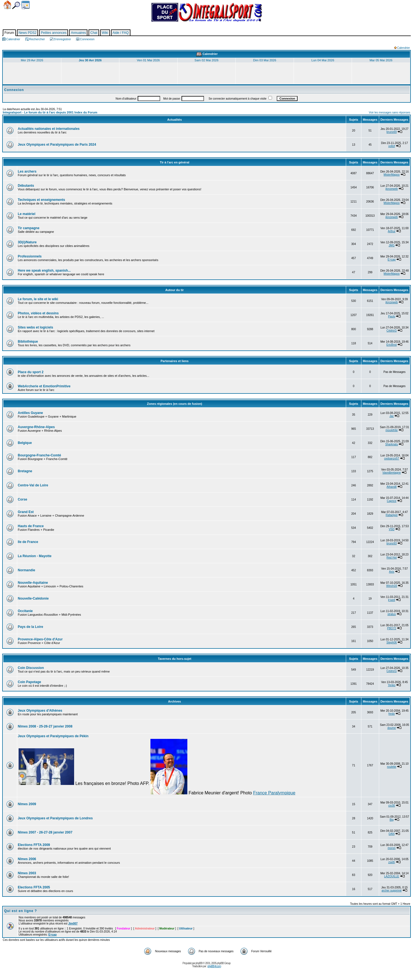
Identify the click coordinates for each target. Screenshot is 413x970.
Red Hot (392, 557)
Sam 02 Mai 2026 (206, 60)
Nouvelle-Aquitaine (33, 583)
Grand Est (26, 512)
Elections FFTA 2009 (34, 845)
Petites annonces (53, 33)
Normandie (26, 570)
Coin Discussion (31, 668)
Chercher (16, 5)
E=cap (392, 259)
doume (391, 727)
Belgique (25, 443)
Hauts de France (31, 526)
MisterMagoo (392, 174)
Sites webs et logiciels (35, 327)
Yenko (391, 685)
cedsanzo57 (391, 458)
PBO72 (391, 628)
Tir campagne (28, 228)
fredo (392, 713)
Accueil (7, 5)
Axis (391, 571)
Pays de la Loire (30, 627)
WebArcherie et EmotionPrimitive (44, 386)
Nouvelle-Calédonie (33, 598)
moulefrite (392, 430)
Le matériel (26, 214)
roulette (391, 766)
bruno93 (392, 543)
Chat (93, 33)
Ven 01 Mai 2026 (148, 60)
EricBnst (391, 344)
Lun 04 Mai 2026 (322, 60)
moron (392, 848)
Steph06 (391, 642)
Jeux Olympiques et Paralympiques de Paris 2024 (57, 144)
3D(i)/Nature (27, 242)
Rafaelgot (392, 515)
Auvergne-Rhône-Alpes (36, 427)
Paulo (391, 316)
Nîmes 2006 (27, 859)
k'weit (391, 600)
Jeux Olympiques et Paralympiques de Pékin (53, 736)
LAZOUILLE (391, 876)
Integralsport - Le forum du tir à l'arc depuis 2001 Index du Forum (50, 112)
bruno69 (392, 131)
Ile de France (28, 542)
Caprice (391, 500)
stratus (391, 614)
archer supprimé (392, 890)
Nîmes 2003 (27, 873)
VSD (392, 529)
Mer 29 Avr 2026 (32, 60)
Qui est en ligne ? (20, 911)
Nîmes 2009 (27, 804)
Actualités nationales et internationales (49, 129)
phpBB (198, 963)
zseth (391, 862)
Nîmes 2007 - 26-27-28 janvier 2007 (45, 832)
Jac (391, 416)
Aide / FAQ (121, 33)
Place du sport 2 (31, 372)
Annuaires (78, 33)
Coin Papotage (29, 682)
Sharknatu (391, 444)
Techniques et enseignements (41, 200)
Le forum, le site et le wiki (38, 299)
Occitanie (25, 611)
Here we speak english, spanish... (44, 270)
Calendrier (25, 5)
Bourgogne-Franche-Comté (39, 455)
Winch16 (391, 585)
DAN (391, 833)
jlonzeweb (392, 188)
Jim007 (73, 923)
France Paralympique (274, 792)
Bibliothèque (28, 341)
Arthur (391, 231)
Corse (22, 499)
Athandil (392, 486)
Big (392, 819)
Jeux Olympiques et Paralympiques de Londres (55, 818)
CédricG (392, 330)
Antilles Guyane (30, 413)
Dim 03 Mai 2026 (264, 60)
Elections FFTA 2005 (34, 887)
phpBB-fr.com (214, 966)
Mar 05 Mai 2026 (380, 60)
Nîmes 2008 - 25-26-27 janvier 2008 (45, 726)
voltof (391, 146)
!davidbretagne (391, 472)
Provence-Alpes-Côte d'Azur (40, 639)
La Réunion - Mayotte (34, 556)
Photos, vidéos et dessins (38, 313)
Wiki (105, 33)
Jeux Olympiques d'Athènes (40, 711)
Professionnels (30, 256)
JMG (391, 245)
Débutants (26, 186)
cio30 (391, 805)
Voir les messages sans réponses (389, 112)
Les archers (27, 171)
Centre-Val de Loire (33, 485)
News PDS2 (28, 33)
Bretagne (25, 471)
